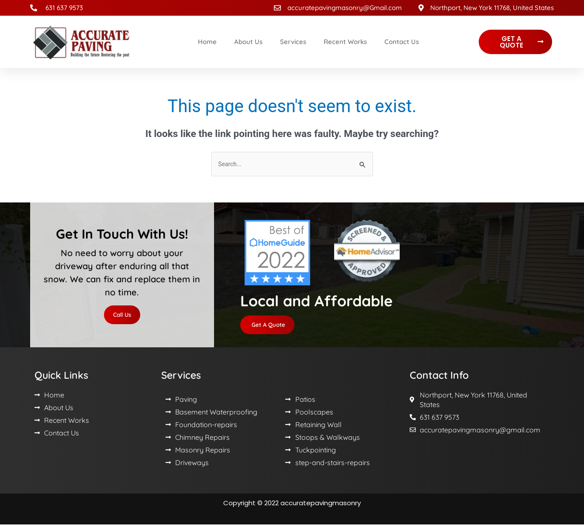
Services (293, 42)
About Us (248, 42)
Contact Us (401, 42)
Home (207, 42)
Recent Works (345, 42)
